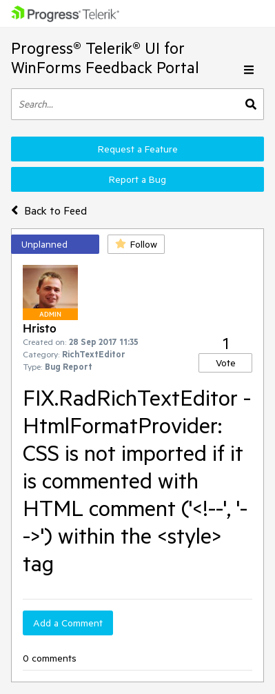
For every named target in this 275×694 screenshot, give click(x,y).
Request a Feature (138, 149)
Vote (226, 363)
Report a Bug (137, 179)
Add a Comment (68, 623)
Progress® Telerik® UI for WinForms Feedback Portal (105, 57)
